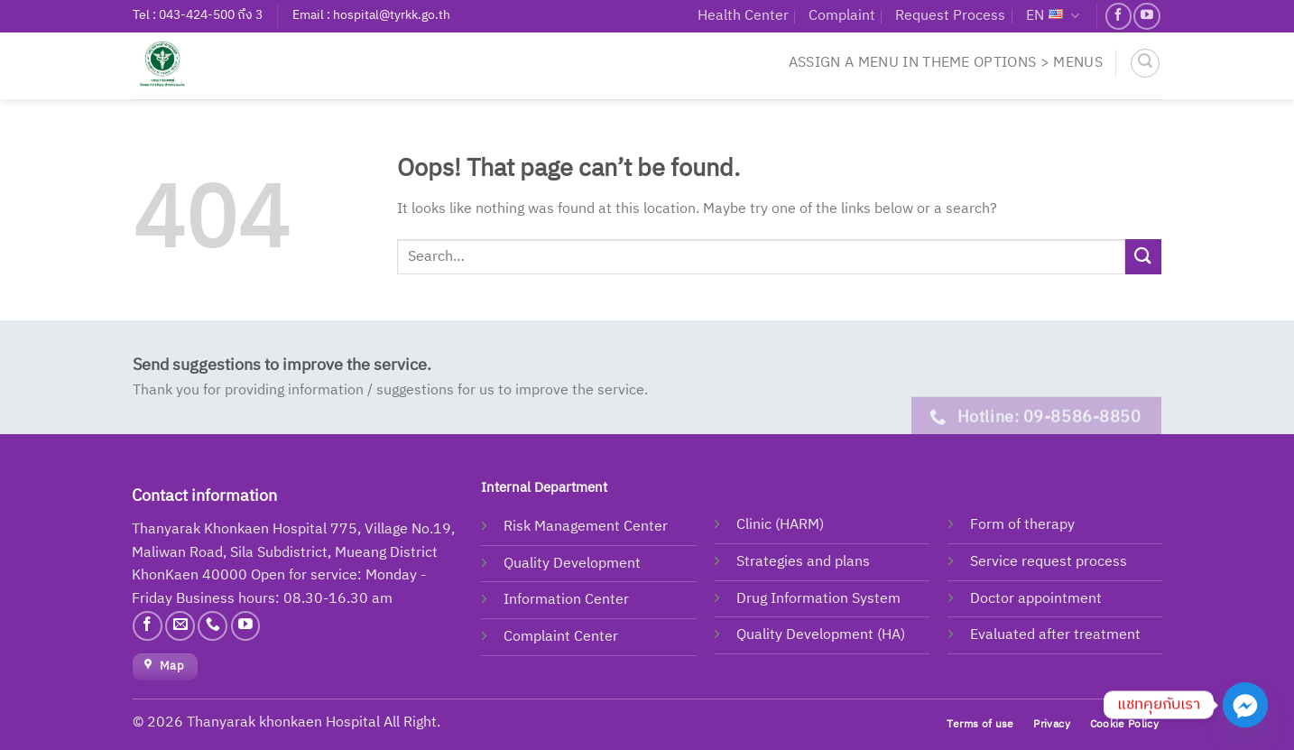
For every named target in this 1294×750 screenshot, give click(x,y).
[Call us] (212, 626)
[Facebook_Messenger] (1245, 704)
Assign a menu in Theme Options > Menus (946, 63)
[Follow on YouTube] (1146, 16)
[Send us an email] (180, 626)
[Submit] (1143, 256)
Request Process (950, 16)
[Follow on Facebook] (1118, 16)
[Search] (1145, 63)
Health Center (743, 16)
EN (1052, 16)
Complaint (842, 16)
